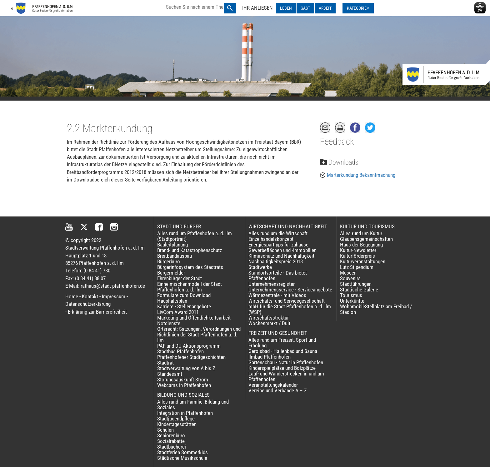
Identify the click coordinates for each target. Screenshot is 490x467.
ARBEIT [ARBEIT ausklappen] (325, 8)
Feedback (337, 141)
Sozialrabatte (171, 441)
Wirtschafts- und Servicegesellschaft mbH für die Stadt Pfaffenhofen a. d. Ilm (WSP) (289, 306)
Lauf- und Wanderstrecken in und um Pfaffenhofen (286, 376)
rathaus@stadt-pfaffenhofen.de (113, 286)
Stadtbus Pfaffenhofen (180, 351)
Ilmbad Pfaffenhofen (269, 357)
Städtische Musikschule (182, 458)
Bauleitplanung (172, 244)
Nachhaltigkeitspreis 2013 (275, 261)
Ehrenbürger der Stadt (179, 278)
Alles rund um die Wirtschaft (278, 233)
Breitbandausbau (174, 256)
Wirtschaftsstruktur (268, 317)
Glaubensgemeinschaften (366, 239)
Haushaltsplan (172, 301)
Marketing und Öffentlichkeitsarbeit (194, 317)
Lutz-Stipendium (356, 267)
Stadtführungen (356, 284)
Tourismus (351, 295)
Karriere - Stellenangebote (184, 306)
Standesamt (169, 374)
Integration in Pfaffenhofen (185, 413)
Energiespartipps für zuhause (278, 244)
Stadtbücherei (171, 447)
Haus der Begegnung (361, 244)
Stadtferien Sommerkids (182, 452)
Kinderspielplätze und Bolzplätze (282, 368)
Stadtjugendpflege (176, 418)
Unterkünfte (352, 301)
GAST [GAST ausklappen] (305, 8)
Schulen (165, 430)
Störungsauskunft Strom (182, 379)
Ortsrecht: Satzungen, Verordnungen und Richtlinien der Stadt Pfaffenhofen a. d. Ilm (199, 334)
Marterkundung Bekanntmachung (361, 175)
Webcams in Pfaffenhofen (184, 385)
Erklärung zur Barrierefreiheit (97, 312)
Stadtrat (165, 362)
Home (71, 296)
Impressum (113, 296)
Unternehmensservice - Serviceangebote (290, 289)
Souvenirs (350, 278)
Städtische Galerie (359, 289)
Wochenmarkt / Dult (269, 323)
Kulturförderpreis (357, 256)
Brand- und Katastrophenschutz (189, 250)
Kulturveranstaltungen (362, 261)
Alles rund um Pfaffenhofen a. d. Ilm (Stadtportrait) (194, 236)
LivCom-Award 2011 (178, 312)
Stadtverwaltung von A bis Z (186, 368)
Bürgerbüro (168, 261)
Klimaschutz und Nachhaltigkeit (281, 256)
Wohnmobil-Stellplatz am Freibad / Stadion (376, 309)
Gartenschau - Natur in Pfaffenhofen (285, 362)
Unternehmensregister (271, 284)
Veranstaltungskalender (273, 385)
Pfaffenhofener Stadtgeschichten (191, 357)
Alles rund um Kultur (361, 233)
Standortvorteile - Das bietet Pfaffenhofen (277, 275)
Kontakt (90, 296)
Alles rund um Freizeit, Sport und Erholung (282, 342)
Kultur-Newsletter (358, 250)
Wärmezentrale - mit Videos (277, 295)
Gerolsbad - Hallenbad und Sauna (282, 351)
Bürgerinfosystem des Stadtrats (190, 267)
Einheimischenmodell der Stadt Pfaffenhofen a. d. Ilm (189, 286)
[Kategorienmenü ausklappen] (358, 8)
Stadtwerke (260, 267)
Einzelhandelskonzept (270, 239)
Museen (348, 273)
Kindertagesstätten (177, 424)
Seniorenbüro (171, 435)
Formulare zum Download (184, 295)
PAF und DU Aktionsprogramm (189, 346)
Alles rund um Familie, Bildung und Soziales (193, 404)
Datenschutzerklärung (88, 304)
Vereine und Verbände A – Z (277, 390)
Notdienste (168, 323)
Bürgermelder (171, 273)
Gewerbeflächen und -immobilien (282, 250)
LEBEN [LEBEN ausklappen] (286, 8)
